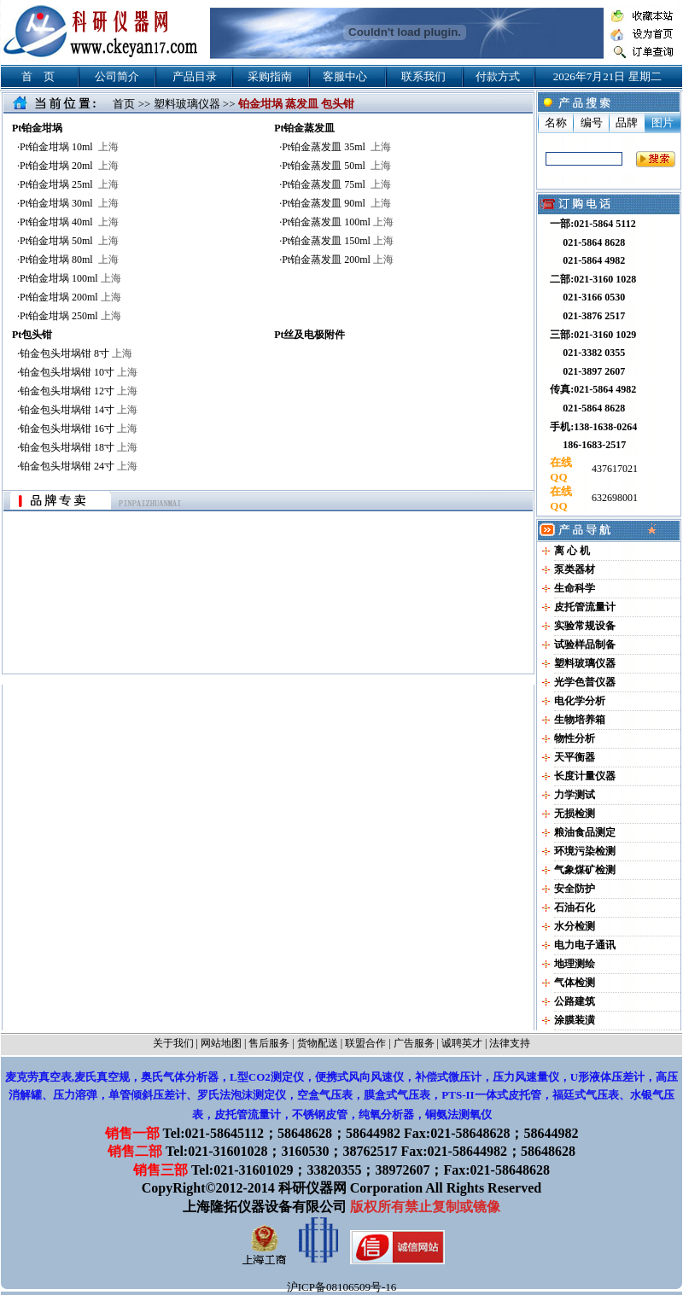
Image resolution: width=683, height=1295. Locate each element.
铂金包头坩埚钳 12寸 (78, 391)
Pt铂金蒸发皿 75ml (336, 184)
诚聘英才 (461, 1043)
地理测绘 (574, 964)
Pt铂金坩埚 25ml (69, 184)
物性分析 (574, 738)
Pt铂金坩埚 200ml (70, 297)
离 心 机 (572, 551)
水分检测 (574, 926)
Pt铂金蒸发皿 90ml (336, 203)
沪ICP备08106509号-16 (342, 1286)
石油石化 (574, 907)
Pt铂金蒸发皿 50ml (336, 166)
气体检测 (574, 983)
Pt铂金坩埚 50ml (69, 241)
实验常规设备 (585, 626)
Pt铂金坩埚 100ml (70, 278)
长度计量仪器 (585, 776)
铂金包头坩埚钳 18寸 (78, 447)
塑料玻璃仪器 (187, 103)
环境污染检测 (585, 851)
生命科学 (574, 588)
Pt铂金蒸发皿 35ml (336, 147)
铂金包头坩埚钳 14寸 (78, 410)
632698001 (613, 498)
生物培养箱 (579, 720)
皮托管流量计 (585, 607)
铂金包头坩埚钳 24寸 (78, 466)
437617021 (613, 469)
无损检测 (574, 814)
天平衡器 (574, 757)
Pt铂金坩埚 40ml (69, 222)
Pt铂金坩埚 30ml (69, 203)
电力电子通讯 (585, 945)
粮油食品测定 (585, 832)
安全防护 (574, 889)
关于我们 (173, 1043)
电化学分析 (579, 701)
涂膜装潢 (574, 1020)
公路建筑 (574, 1001)
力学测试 (574, 795)
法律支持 (509, 1043)
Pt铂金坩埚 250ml (70, 316)
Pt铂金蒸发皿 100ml (338, 222)
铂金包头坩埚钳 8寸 (76, 353)
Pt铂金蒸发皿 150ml (338, 241)
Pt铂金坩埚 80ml (69, 259)
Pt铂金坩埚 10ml (69, 147)
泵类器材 (574, 569)
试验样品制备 (585, 644)
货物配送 (317, 1043)
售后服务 (268, 1043)
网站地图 (221, 1043)
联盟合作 (365, 1043)
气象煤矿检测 (585, 870)
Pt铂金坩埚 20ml (69, 166)
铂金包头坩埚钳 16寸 (78, 429)
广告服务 (414, 1043)
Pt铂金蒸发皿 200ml (338, 259)
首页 (124, 103)
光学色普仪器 (585, 682)
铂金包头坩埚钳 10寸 (78, 372)
